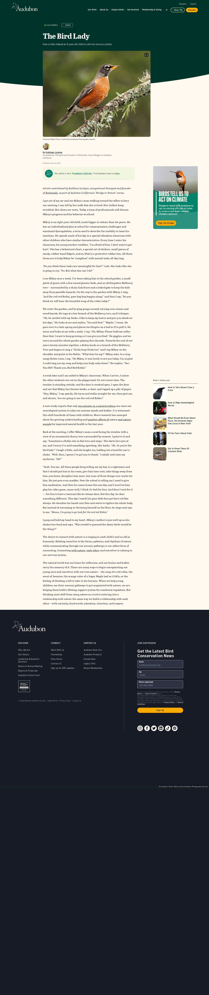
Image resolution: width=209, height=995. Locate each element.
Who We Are (24, 650)
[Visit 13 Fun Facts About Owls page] (175, 438)
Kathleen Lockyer (54, 152)
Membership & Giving (151, 9)
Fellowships (56, 654)
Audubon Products (93, 654)
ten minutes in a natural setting (96, 406)
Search (167, 9)
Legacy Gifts (89, 663)
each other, (93, 550)
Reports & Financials (28, 670)
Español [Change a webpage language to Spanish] (193, 4)
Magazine (182, 4)
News (68, 25)
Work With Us (57, 650)
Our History (23, 654)
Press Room (56, 659)
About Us (104, 9)
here (117, 173)
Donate (192, 10)
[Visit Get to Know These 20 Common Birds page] (175, 453)
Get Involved (133, 9)
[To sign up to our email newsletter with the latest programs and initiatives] (160, 664)
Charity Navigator (24, 686)
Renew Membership (93, 668)
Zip (140, 672)
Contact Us (56, 663)
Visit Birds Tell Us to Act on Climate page (175, 197)
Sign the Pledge (166, 223)
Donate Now (90, 659)
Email (141, 662)
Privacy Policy (65, 701)
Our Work (92, 9)
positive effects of (98, 420)
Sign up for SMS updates (62, 668)
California (52, 25)
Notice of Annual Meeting (30, 666)
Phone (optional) (146, 682)
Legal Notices (52, 701)
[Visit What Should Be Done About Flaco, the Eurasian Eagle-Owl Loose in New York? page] (175, 423)
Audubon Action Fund (28, 675)
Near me (178, 10)
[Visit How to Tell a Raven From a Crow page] (175, 392)
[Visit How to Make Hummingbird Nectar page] (175, 408)
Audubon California (83, 173)
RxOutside (52, 193)
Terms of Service (151, 694)
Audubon (24, 7)
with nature (78, 550)
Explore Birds (118, 9)
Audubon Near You (93, 650)
